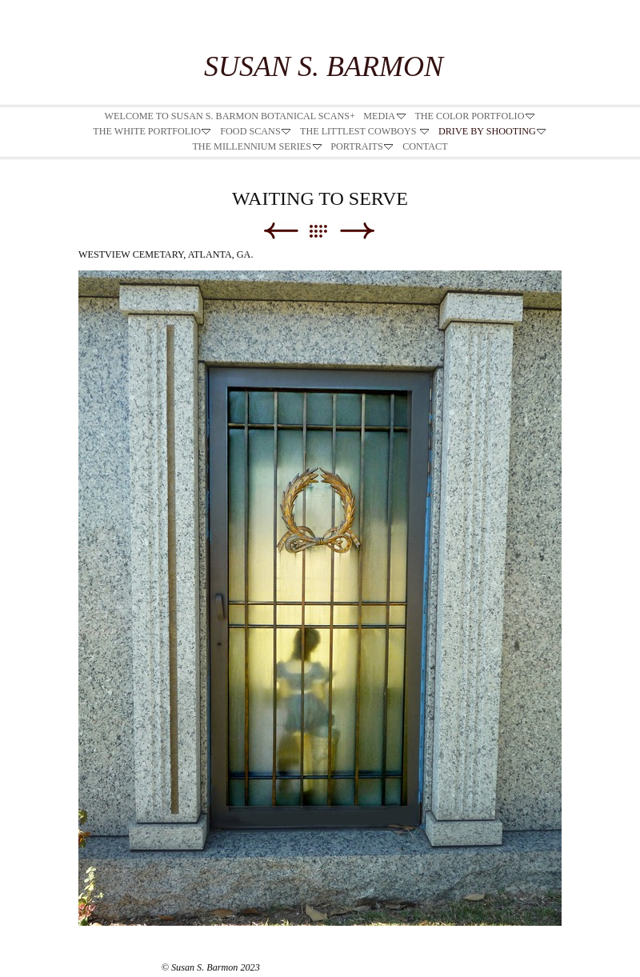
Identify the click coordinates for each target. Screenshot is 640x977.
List (326, 231)
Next (357, 231)
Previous (280, 231)
